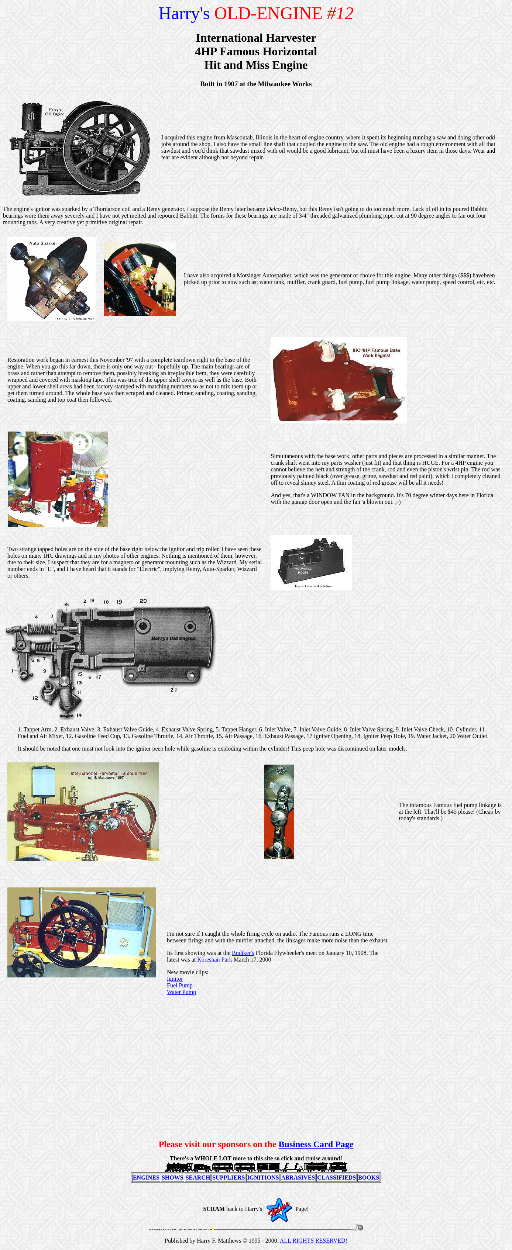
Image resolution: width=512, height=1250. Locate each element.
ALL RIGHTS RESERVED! (313, 1240)
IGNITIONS (263, 1177)
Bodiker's (243, 953)
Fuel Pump (180, 985)
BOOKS (368, 1177)
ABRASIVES (298, 1177)
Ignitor (175, 979)
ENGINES (146, 1177)
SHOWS (172, 1177)
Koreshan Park (214, 959)
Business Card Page (316, 1144)
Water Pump (181, 992)
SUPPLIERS (228, 1177)
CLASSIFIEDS (336, 1177)
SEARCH (198, 1177)
